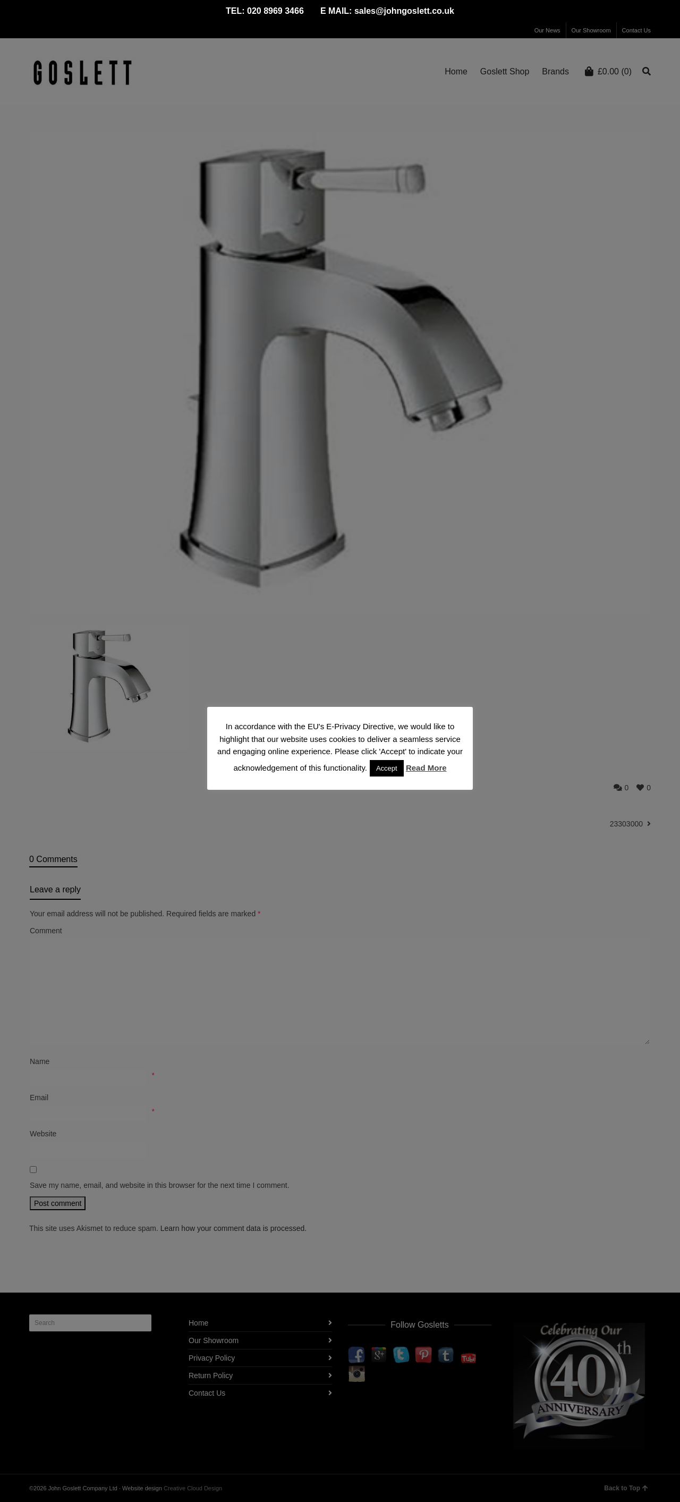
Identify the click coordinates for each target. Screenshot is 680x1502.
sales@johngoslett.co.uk (404, 10)
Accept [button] (386, 768)
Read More (426, 767)
